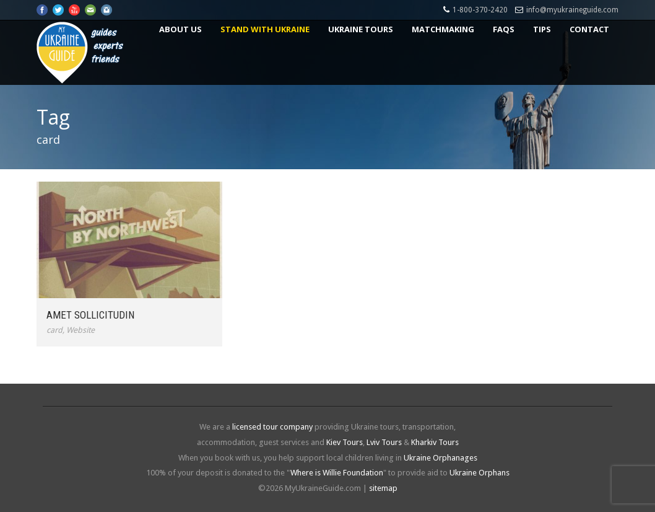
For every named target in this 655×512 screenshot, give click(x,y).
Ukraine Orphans (479, 472)
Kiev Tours (344, 442)
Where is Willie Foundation (336, 472)
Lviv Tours (384, 442)
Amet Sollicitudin (90, 315)
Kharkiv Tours (435, 442)
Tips (542, 29)
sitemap (383, 488)
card (54, 330)
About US (180, 29)
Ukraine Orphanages (440, 457)
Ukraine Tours (360, 29)
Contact (589, 29)
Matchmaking (443, 29)
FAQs (503, 29)
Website (80, 330)
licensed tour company (272, 426)
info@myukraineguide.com (572, 10)
